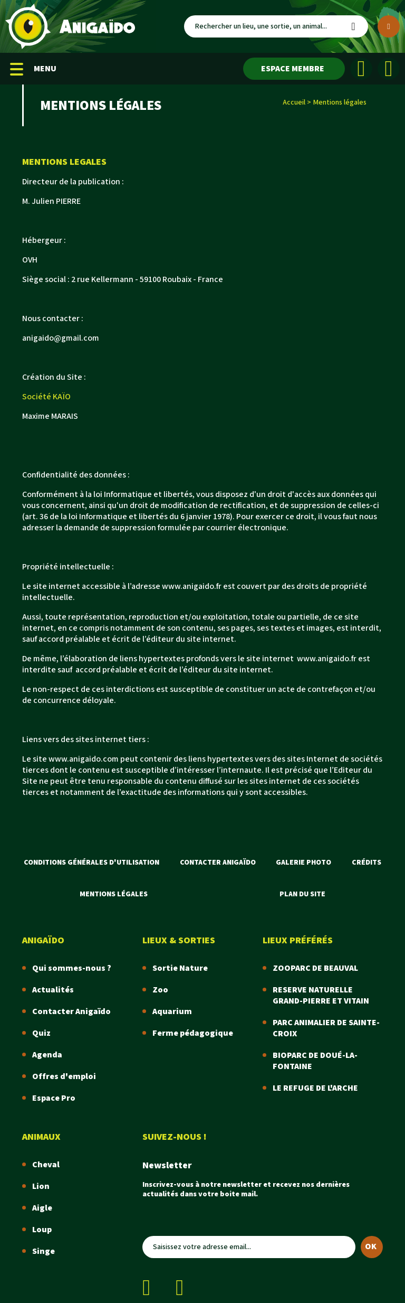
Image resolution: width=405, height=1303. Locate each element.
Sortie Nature (180, 968)
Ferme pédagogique (192, 1033)
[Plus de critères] (389, 26)
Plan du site (302, 894)
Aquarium (172, 1011)
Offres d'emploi (64, 1076)
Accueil (294, 102)
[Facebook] (361, 69)
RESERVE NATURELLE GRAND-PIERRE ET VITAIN (321, 996)
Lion (41, 1186)
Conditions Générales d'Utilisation (91, 862)
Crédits (366, 862)
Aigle (42, 1208)
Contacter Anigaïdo (218, 862)
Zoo (160, 990)
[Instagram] (389, 69)
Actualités (53, 990)
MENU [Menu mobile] (33, 68)
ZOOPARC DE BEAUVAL (315, 968)
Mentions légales (114, 894)
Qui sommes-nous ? (71, 968)
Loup (42, 1229)
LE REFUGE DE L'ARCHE (315, 1088)
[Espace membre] (294, 69)
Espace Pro (53, 1098)
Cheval (46, 1164)
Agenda (47, 1055)
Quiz (41, 1033)
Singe (43, 1251)
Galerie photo (303, 862)
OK (371, 1246)
